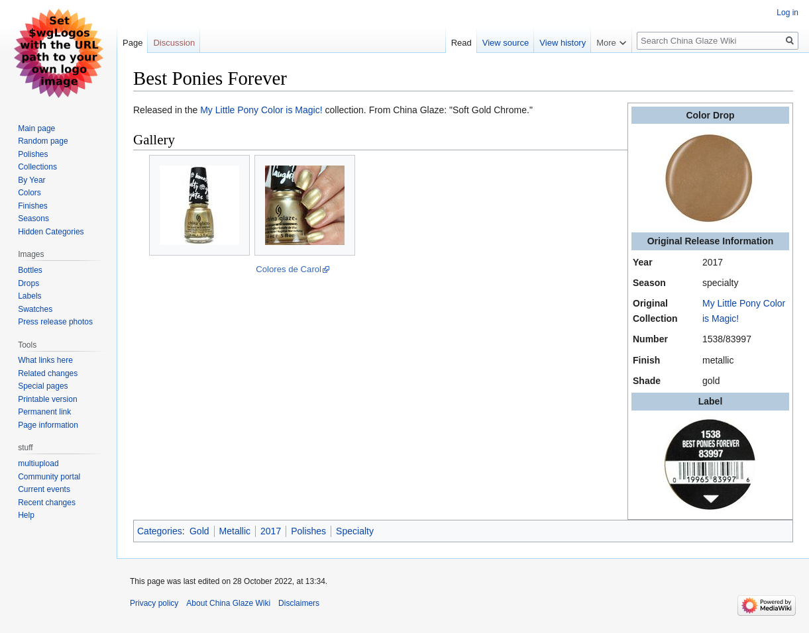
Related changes (48, 373)
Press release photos (55, 321)
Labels (29, 296)
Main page (36, 128)
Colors (29, 192)
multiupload (38, 463)
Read (461, 43)
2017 (270, 531)
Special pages (43, 386)
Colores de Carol (288, 269)
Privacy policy (154, 603)
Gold (199, 531)
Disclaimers (298, 603)
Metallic (234, 531)
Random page (43, 141)
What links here (45, 360)
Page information (48, 425)
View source (505, 43)
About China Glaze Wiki (228, 603)
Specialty (355, 531)
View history (562, 43)
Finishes (33, 206)
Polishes (308, 531)
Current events (44, 489)
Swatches (35, 309)
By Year (31, 180)
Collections (37, 166)
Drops (28, 283)
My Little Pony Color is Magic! (261, 110)
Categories (159, 531)
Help (26, 515)
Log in (787, 12)
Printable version (47, 399)
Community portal (49, 476)
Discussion (174, 43)
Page (132, 43)
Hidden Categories (50, 231)
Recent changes (47, 502)
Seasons (33, 218)
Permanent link (44, 411)
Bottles (30, 270)
